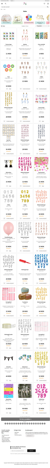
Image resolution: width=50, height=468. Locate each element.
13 (31, 423)
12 (29, 423)
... (42, 423)
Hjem (1, 9)
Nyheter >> (12, 0)
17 (40, 423)
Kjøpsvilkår (17, 432)
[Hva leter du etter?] (25, 7)
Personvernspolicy (18, 435)
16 (38, 423)
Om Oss (16, 433)
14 (33, 423)
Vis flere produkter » (25, 419)
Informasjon (47, 0)
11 (27, 423)
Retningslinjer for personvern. (34, 453)
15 (35, 423)
